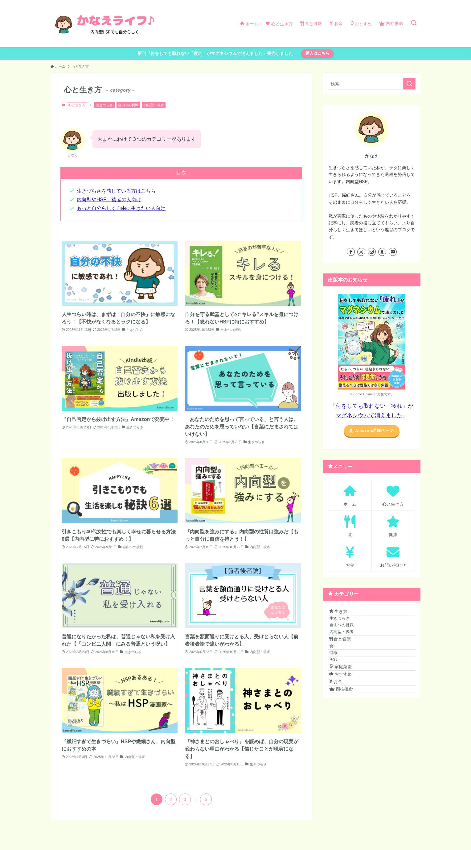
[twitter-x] (361, 252)
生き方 (343, 613)
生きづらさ (104, 105)
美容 (342, 697)
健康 (342, 685)
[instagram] (372, 252)
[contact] (393, 252)
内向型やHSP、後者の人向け (109, 199)
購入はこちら (317, 53)
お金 (341, 734)
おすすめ (345, 721)
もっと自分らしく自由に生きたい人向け (121, 208)
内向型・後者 (154, 105)
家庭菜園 (345, 709)
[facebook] (351, 252)
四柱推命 (346, 747)
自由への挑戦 (128, 105)
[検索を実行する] (409, 84)
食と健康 (345, 661)
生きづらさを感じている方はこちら (116, 191)
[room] (382, 252)
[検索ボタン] (413, 23)
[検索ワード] (372, 84)
